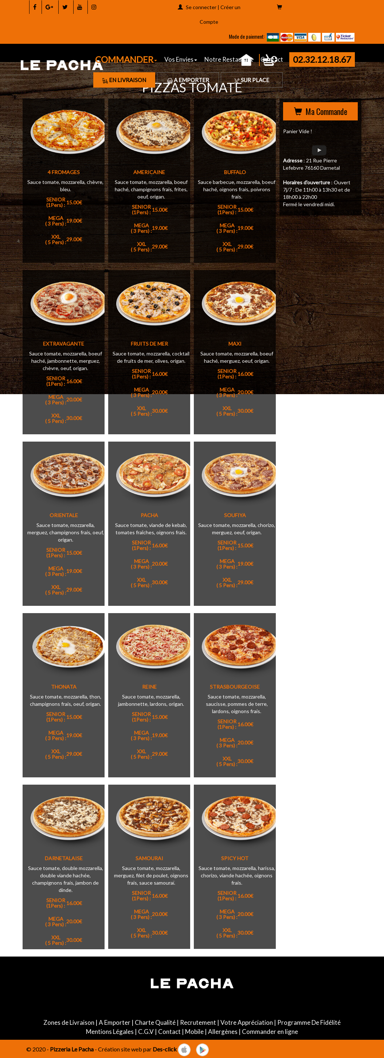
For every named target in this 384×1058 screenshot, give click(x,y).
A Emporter (188, 80)
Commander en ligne (270, 1031)
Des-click (165, 1048)
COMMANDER (126, 59)
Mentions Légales (110, 1031)
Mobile (194, 1031)
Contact (169, 1031)
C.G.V (146, 1031)
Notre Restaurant (228, 59)
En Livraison (124, 80)
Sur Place (251, 80)
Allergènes (223, 1031)
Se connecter (201, 7)
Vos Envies (180, 59)
